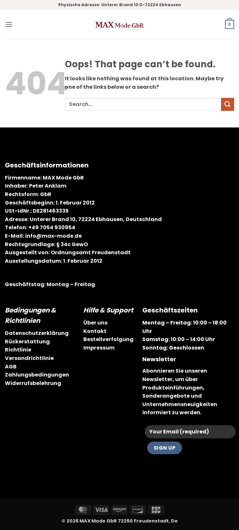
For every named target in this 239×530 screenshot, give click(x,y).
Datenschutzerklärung (37, 333)
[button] (9, 24)
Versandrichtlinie (29, 358)
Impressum (99, 347)
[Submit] (227, 104)
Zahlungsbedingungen (37, 374)
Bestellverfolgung (108, 339)
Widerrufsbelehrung (33, 383)
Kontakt (94, 331)
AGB (11, 366)
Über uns (95, 322)
